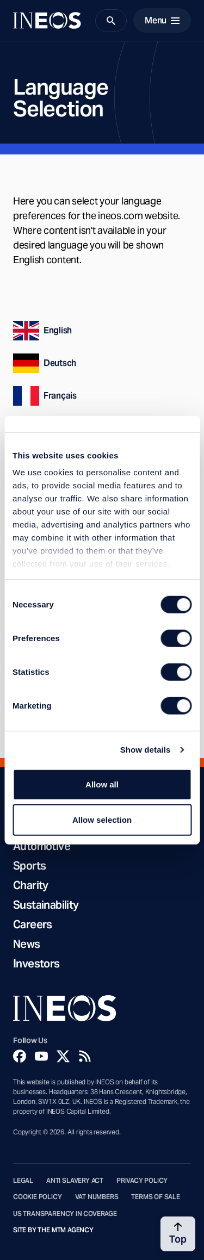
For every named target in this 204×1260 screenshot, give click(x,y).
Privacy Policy (142, 1180)
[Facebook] (19, 1056)
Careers (32, 924)
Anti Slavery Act (74, 1180)
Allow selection (102, 819)
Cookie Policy (37, 1197)
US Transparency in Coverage (65, 1214)
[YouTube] (41, 1056)
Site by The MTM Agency (53, 1230)
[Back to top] (177, 1233)
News (26, 944)
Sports (29, 865)
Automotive (41, 846)
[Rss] (84, 1056)
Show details (145, 749)
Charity (30, 885)
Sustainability (46, 904)
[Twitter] (63, 1056)
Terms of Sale (155, 1197)
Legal (23, 1180)
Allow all (102, 784)
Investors (36, 963)
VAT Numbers (97, 1197)
